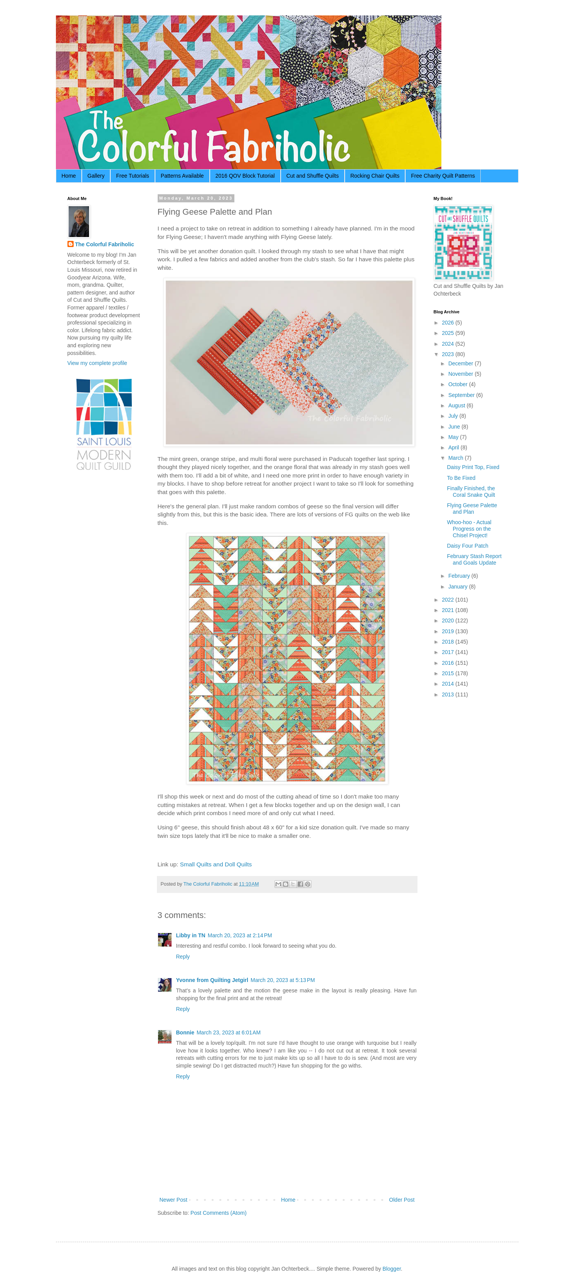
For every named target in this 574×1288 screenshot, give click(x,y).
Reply (183, 956)
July (454, 416)
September (462, 395)
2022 (448, 600)
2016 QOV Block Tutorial (245, 176)
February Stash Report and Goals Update (474, 559)
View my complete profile (97, 363)
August (457, 405)
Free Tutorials (132, 176)
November (461, 374)
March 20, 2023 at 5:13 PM (283, 980)
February (459, 576)
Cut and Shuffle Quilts (312, 176)
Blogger (391, 1269)
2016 (448, 663)
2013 (448, 694)
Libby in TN (190, 935)
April (454, 447)
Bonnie (185, 1032)
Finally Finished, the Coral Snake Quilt (471, 491)
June (454, 427)
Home (69, 176)
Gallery (96, 176)
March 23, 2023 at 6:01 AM (229, 1032)
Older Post (401, 1200)
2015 (448, 673)
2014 (448, 684)
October (458, 384)
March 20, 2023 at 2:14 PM (240, 935)
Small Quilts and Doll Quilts (216, 864)
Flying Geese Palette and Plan (472, 508)
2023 (448, 354)
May (454, 437)
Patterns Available (182, 176)
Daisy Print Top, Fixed (473, 467)
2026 (448, 322)
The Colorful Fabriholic (104, 244)
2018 (448, 642)
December (461, 363)
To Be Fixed (461, 478)
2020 (448, 620)
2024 (448, 344)
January (458, 586)
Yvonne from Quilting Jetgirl (212, 980)
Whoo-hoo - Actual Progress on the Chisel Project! (469, 528)
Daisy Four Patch (467, 546)
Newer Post (173, 1200)
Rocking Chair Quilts (375, 176)
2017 (448, 652)
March (456, 458)
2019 (448, 631)
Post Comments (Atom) (218, 1213)
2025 (448, 333)
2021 (448, 610)
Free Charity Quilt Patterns (443, 176)
